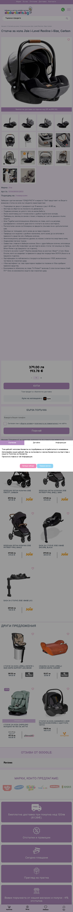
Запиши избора (28, 466)
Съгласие (12, 443)
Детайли (36, 443)
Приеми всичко (45, 466)
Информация (61, 443)
